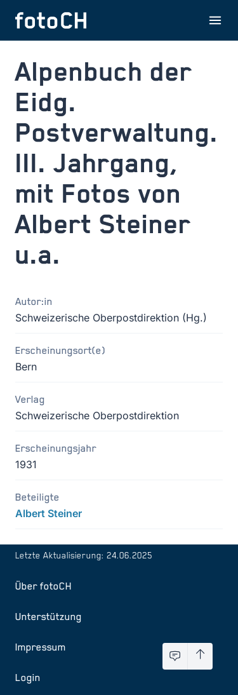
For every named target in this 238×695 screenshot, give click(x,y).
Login (28, 677)
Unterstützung (48, 616)
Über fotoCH (43, 585)
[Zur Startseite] (50, 20)
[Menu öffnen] (215, 20)
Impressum (40, 646)
